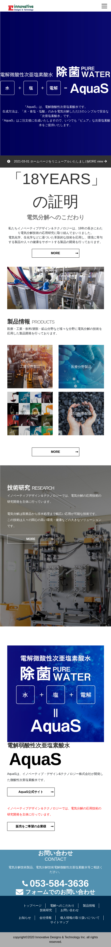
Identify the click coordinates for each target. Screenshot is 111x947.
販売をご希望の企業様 (31, 826)
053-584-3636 (59, 883)
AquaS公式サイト (30, 791)
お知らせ (25, 917)
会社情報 (45, 917)
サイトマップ (59, 922)
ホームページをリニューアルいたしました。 (60, 161)
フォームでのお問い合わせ (60, 892)
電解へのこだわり (62, 905)
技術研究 (46, 910)
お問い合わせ (70, 910)
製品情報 (89, 905)
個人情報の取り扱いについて (80, 917)
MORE (55, 253)
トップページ (32, 905)
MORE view (97, 161)
